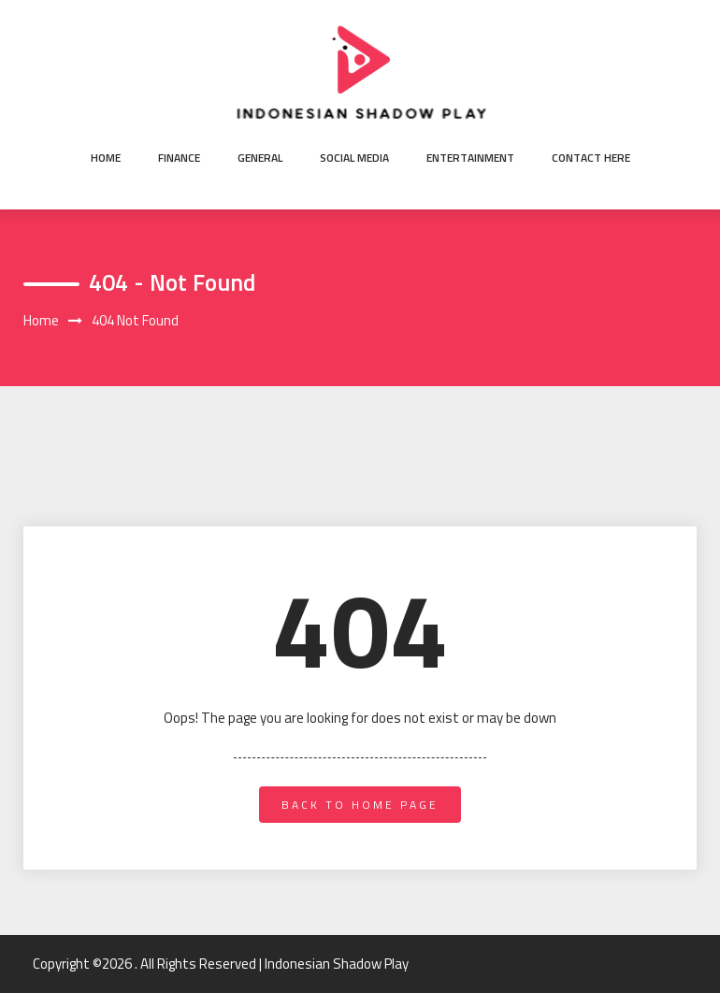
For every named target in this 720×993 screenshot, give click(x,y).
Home (106, 157)
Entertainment (470, 157)
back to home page (360, 804)
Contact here (591, 157)
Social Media (354, 157)
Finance (179, 157)
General (260, 157)
